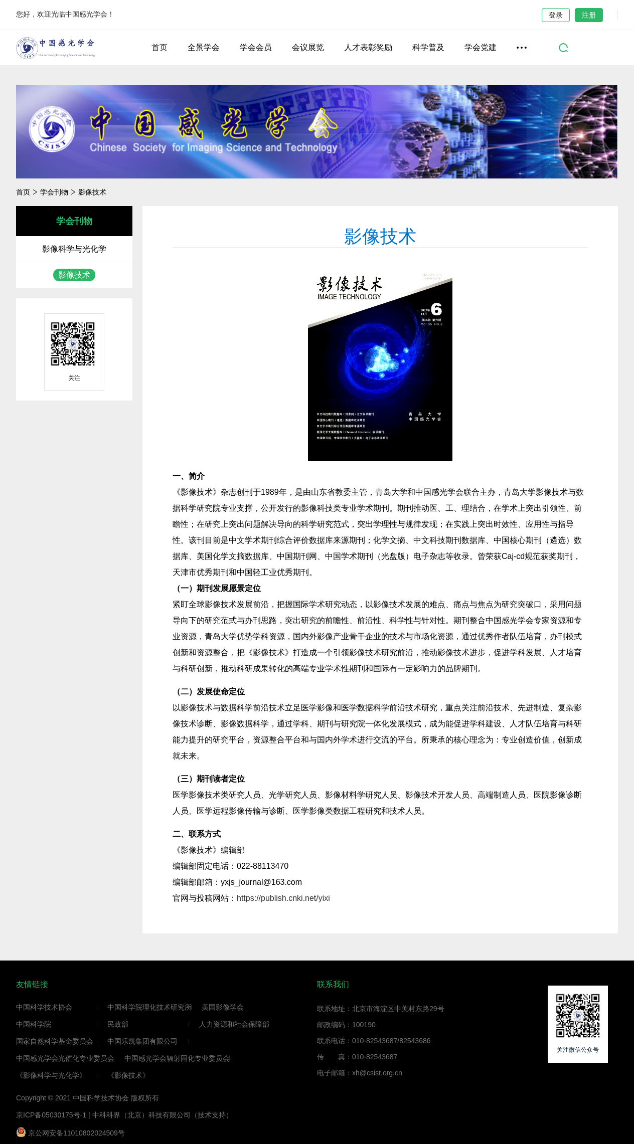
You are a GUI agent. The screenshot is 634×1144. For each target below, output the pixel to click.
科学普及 (428, 48)
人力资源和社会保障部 (234, 1024)
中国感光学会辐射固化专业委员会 (177, 1058)
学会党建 (480, 48)
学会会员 (256, 48)
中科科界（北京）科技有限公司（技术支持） (162, 1115)
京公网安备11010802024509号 (70, 1132)
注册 (589, 15)
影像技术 (92, 192)
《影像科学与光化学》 (51, 1075)
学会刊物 (54, 192)
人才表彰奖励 (368, 48)
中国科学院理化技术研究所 (149, 1007)
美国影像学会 (223, 1007)
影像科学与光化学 (74, 249)
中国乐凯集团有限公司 (142, 1041)
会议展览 (308, 48)
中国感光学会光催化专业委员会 (65, 1058)
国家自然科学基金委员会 (54, 1041)
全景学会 (204, 48)
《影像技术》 (128, 1075)
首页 (159, 48)
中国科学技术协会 (44, 1007)
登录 (556, 15)
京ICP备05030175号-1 (51, 1115)
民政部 (117, 1024)
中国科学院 (33, 1024)
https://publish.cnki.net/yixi (284, 898)
